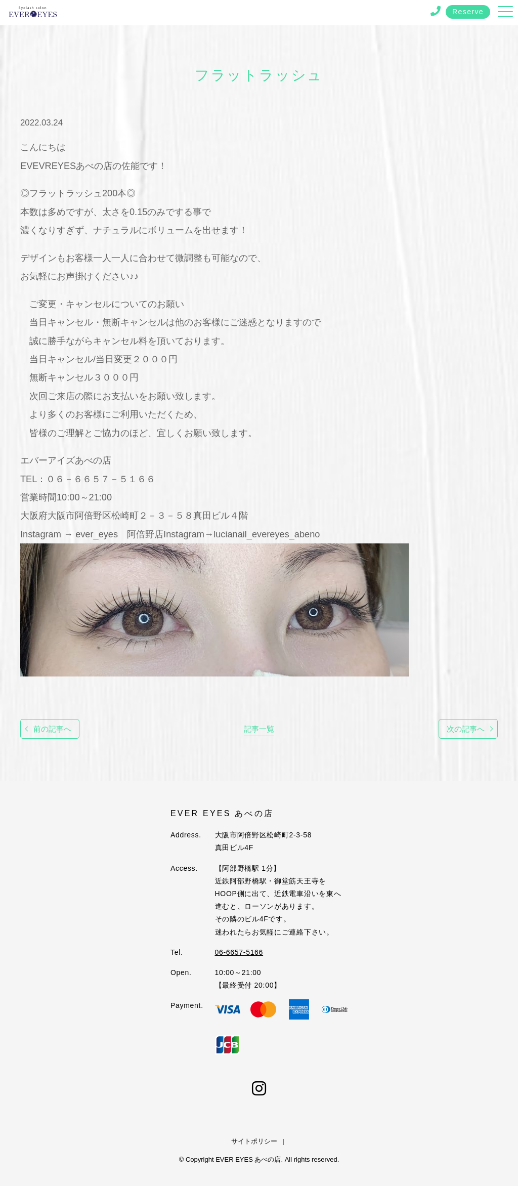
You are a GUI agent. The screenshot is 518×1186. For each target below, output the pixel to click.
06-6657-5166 (239, 952)
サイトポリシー (254, 1141)
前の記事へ (52, 729)
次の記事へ (466, 729)
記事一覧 (259, 729)
